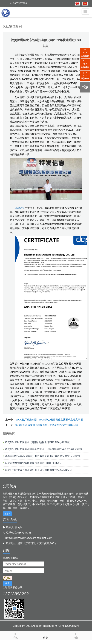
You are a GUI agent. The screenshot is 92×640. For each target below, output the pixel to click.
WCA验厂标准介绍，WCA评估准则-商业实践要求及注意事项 (49, 419)
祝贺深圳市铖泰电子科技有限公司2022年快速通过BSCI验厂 (48, 424)
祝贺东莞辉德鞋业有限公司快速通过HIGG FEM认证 (33, 463)
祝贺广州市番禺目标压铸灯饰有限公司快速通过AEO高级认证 (38, 469)
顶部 (76, 635)
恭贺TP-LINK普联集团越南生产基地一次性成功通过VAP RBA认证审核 (43, 449)
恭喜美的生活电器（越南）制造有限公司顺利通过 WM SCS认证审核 (42, 456)
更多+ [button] (7, 513)
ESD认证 (20, 207)
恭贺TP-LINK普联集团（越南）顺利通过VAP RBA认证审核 (37, 442)
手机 (15, 635)
